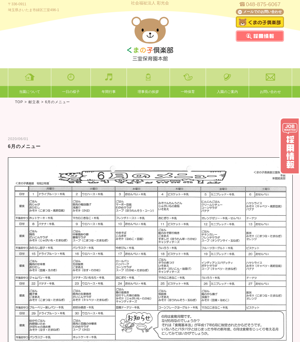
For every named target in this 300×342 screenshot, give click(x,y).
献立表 (34, 102)
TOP (19, 102)
